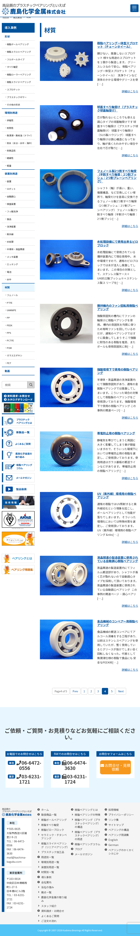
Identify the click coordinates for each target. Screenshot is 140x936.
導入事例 (10, 27)
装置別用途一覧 (50, 867)
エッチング (12, 264)
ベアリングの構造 (118, 830)
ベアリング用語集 (118, 835)
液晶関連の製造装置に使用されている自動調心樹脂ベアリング (117, 559)
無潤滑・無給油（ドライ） (20, 135)
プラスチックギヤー (17, 97)
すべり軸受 (12, 66)
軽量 (9, 165)
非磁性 (10, 120)
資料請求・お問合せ (52, 911)
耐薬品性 (11, 150)
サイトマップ (116, 825)
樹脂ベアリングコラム (87, 844)
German (113, 845)
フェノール (12, 295)
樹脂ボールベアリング (18, 44)
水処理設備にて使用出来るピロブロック (117, 243)
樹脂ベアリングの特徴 (87, 814)
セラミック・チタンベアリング (54, 836)
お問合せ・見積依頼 (115, 767)
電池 (9, 271)
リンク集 (113, 820)
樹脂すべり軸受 (50, 825)
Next (121, 691)
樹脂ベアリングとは (86, 810)
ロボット (11, 188)
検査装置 (11, 203)
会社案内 (46, 882)
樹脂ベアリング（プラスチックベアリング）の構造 (87, 823)
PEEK (9, 325)
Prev (75, 691)
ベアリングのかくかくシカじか (121, 851)
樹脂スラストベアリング (19, 51)
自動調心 (11, 196)
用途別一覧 (47, 857)
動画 (7, 371)
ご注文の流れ (49, 921)
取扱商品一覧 (49, 814)
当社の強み (47, 887)
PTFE (9, 302)
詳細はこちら (130, 91)
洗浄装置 (11, 226)
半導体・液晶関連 (15, 249)
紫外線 (10, 234)
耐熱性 (10, 127)
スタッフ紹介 (49, 906)
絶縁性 (10, 157)
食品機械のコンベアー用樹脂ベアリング (117, 623)
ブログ (78, 849)
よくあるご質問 (50, 916)
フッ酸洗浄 (12, 211)
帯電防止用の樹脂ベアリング (116, 433)
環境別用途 (11, 112)
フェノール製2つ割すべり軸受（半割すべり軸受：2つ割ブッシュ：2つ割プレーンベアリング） (117, 176)
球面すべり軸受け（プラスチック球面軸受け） (117, 108)
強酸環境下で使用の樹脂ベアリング (117, 371)
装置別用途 (11, 173)
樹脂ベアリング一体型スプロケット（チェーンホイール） (117, 45)
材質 (7, 287)
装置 (9, 181)
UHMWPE (11, 310)
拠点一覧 (46, 892)
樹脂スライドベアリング (19, 81)
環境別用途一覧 (50, 862)
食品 (9, 219)
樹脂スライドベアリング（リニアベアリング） (55, 845)
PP (8, 317)
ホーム (45, 810)
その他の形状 (13, 104)
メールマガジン (84, 854)
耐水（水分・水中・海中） (20, 143)
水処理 (10, 241)
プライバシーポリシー (121, 814)
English (113, 840)
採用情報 (113, 810)
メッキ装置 (12, 256)
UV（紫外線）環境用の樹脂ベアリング (116, 495)
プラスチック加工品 (52, 852)
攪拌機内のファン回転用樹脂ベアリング (117, 307)
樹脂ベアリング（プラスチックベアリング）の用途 (87, 835)
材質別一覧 (47, 872)
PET (9, 363)
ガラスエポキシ (14, 355)
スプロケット (13, 89)
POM (9, 347)
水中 (9, 279)
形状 (7, 36)
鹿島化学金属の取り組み (54, 899)
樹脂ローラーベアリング (19, 74)
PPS (9, 332)
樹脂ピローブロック (52, 830)
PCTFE (10, 340)
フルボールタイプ (15, 59)
